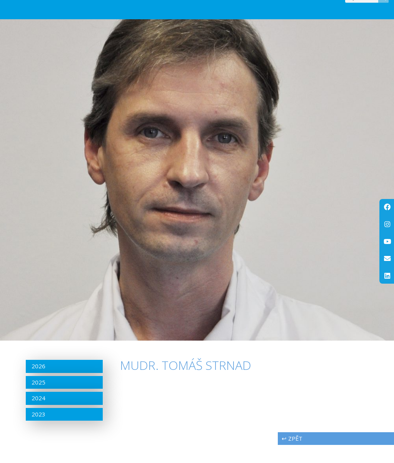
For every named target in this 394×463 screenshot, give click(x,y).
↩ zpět (292, 456)
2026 (38, 384)
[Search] (383, 6)
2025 (38, 400)
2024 (38, 416)
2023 (38, 432)
